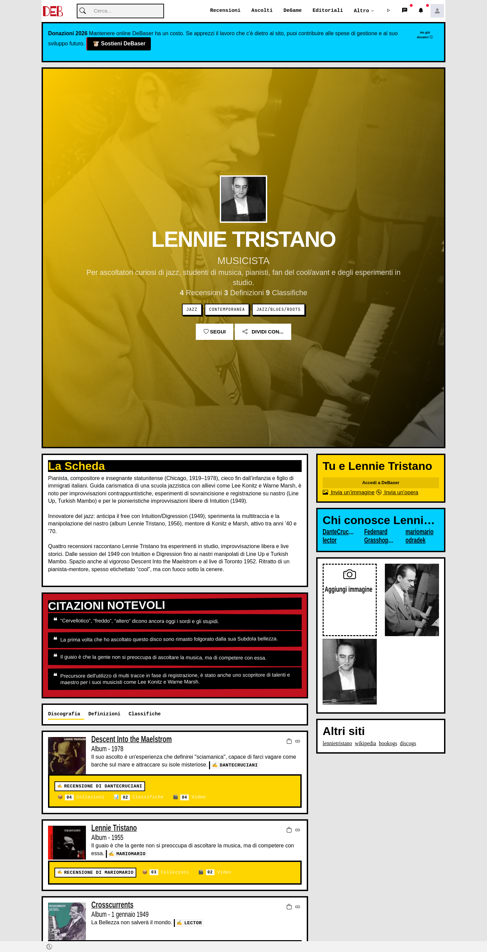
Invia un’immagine (348, 493)
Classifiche (142, 798)
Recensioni (225, 10)
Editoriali (327, 10)
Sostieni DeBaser (118, 44)
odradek (415, 540)
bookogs (388, 744)
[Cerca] (120, 11)
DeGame (292, 10)
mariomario (131, 854)
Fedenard (375, 532)
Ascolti (262, 10)
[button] (388, 11)
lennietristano (337, 744)
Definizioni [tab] (104, 714)
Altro (361, 10)
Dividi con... (262, 332)
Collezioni (85, 798)
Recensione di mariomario (98, 872)
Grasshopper (380, 540)
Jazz (192, 309)
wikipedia (365, 744)
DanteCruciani (239, 765)
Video (193, 798)
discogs (408, 744)
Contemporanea (227, 309)
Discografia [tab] (64, 714)
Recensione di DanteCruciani (103, 786)
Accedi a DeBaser (380, 482)
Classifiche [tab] (145, 714)
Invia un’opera (397, 493)
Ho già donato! (425, 35)
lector (193, 922)
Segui (215, 332)
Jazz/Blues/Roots (278, 309)
